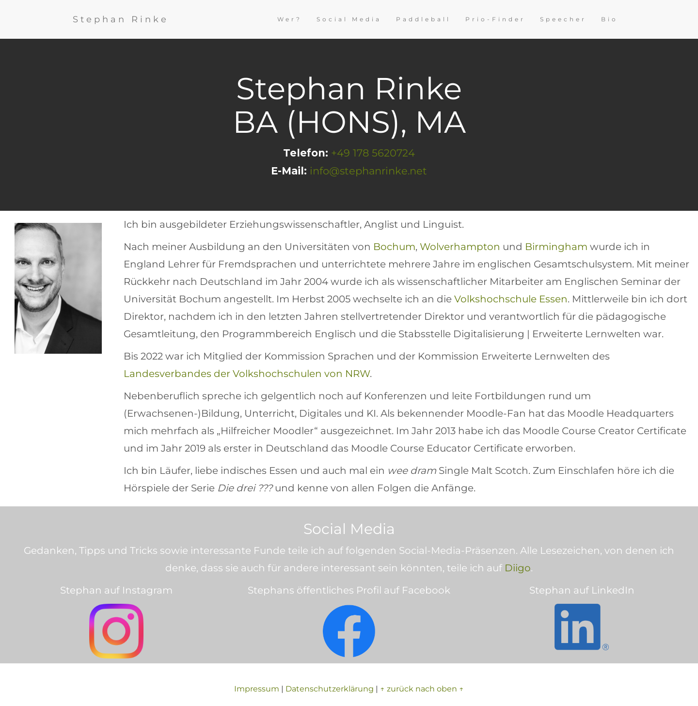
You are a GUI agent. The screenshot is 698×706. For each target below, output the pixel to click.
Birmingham (556, 246)
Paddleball (423, 19)
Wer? (289, 19)
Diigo (518, 568)
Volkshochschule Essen (511, 299)
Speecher (563, 19)
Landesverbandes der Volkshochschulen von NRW (247, 373)
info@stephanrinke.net (368, 171)
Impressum (256, 688)
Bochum (394, 246)
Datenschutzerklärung (330, 688)
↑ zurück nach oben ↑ (422, 688)
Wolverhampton (460, 246)
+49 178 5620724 (373, 153)
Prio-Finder (495, 19)
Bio (609, 19)
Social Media (349, 19)
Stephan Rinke (121, 19)
